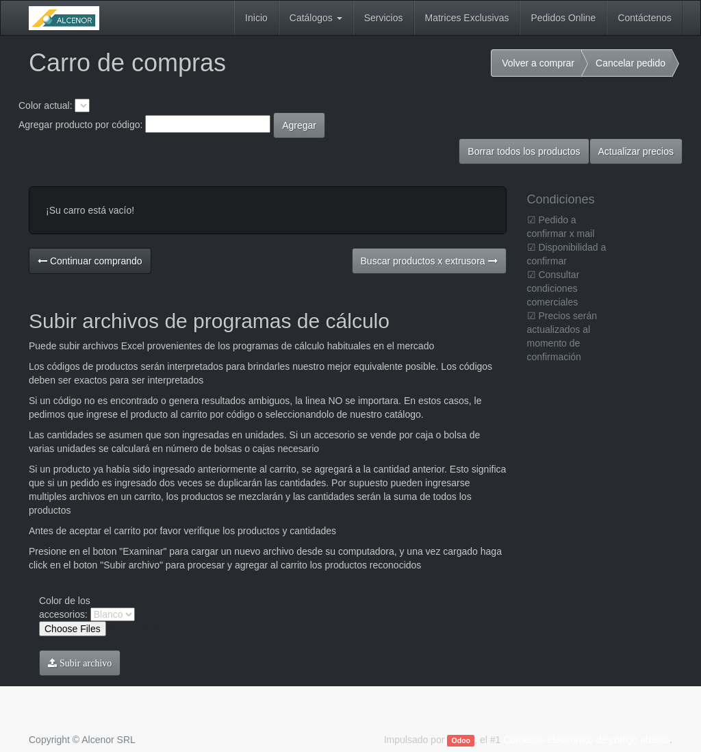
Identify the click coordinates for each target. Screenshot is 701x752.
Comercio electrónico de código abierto (586, 739)
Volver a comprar (538, 63)
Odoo (461, 740)
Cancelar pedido (630, 63)
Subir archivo (84, 663)
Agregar (299, 125)
